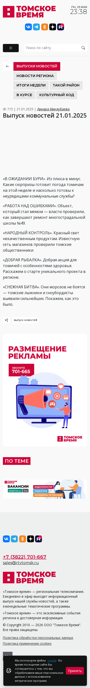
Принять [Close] (75, 670)
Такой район (66, 85)
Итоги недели (31, 85)
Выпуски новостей (37, 66)
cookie (52, 660)
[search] (55, 47)
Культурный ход (56, 95)
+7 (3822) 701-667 (24, 557)
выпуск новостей (25, 320)
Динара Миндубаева (53, 109)
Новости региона (35, 76)
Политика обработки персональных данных (38, 637)
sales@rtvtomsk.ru (21, 562)
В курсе (24, 95)
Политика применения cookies (27, 643)
